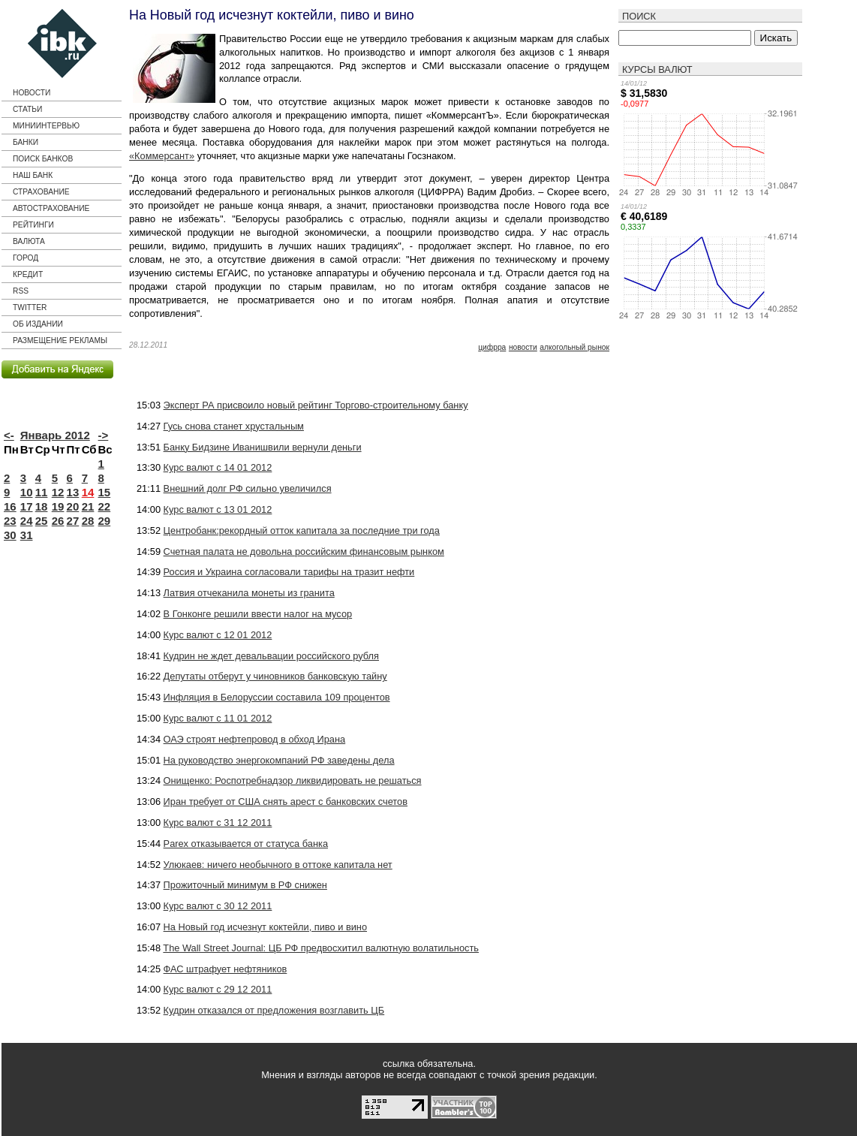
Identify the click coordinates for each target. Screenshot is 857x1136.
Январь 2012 (55, 435)
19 (58, 506)
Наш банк (33, 175)
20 (73, 506)
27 (73, 520)
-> (103, 435)
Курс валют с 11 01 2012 (218, 718)
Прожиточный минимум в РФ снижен (245, 884)
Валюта (29, 241)
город (25, 258)
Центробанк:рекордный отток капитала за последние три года (302, 530)
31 (26, 535)
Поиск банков (43, 159)
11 (41, 492)
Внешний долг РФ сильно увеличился (248, 488)
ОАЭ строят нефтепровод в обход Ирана (255, 739)
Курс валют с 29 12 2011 (218, 989)
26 (58, 520)
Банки (25, 142)
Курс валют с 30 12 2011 (218, 906)
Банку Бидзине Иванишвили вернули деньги (263, 447)
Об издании (38, 324)
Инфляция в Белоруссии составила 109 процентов (277, 697)
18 (41, 506)
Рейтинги (33, 225)
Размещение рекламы (60, 340)
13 (73, 492)
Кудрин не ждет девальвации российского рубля (271, 655)
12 (58, 492)
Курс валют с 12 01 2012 (218, 634)
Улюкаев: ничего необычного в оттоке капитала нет (278, 864)
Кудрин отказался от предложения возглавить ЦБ (274, 1010)
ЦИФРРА (492, 347)
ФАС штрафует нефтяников (225, 969)
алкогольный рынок (574, 347)
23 (10, 520)
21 (88, 506)
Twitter (30, 307)
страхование (41, 192)
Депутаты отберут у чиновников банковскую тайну (275, 676)
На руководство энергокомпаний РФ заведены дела (279, 760)
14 (88, 492)
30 (10, 535)
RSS (21, 291)
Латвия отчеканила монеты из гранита (249, 592)
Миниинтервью (46, 126)
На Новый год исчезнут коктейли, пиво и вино (265, 927)
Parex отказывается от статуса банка (246, 843)
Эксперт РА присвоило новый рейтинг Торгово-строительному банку (316, 405)
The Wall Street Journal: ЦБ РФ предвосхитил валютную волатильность (321, 948)
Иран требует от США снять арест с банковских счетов (285, 801)
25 (41, 520)
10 (26, 492)
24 (26, 520)
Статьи (27, 109)
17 (26, 506)
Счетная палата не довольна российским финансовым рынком (304, 551)
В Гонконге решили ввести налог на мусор (258, 613)
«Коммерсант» (161, 155)
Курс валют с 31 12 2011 (218, 822)
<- (9, 435)
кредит (28, 274)
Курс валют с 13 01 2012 (218, 509)
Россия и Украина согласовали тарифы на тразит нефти (289, 571)
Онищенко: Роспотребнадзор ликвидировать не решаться (293, 780)
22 (104, 506)
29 (104, 520)
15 (104, 492)
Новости (31, 93)
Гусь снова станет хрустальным (234, 426)
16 (10, 506)
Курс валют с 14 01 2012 (218, 467)
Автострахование (51, 208)
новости (523, 347)
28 (88, 520)
